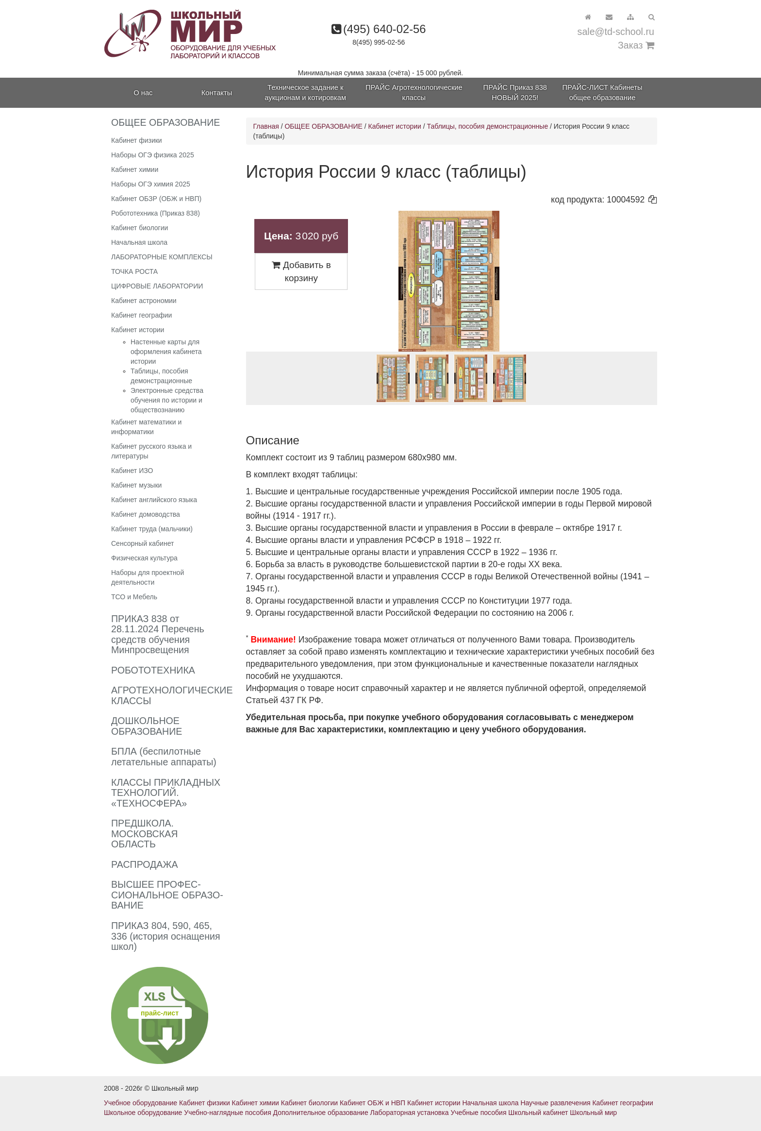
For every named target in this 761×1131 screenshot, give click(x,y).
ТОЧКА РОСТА (134, 271)
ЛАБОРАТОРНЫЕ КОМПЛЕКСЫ (162, 257)
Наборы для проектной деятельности (147, 577)
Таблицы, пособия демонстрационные (487, 126)
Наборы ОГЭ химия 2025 (150, 184)
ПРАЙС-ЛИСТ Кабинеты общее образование (602, 92)
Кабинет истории (137, 330)
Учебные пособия (478, 1112)
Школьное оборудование (143, 1112)
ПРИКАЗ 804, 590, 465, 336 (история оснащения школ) (165, 936)
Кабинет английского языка (154, 500)
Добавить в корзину (301, 271)
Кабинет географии (141, 315)
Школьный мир (593, 1112)
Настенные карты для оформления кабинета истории (166, 351)
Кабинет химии (134, 169)
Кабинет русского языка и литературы (151, 451)
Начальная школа (139, 242)
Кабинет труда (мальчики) (152, 529)
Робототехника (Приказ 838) (155, 213)
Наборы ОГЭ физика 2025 (152, 155)
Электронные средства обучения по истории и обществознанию (167, 400)
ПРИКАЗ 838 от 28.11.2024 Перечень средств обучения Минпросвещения (157, 634)
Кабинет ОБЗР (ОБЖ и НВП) (156, 199)
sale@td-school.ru (616, 31)
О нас (142, 93)
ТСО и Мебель (134, 597)
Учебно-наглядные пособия (227, 1112)
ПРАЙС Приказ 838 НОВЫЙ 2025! (515, 92)
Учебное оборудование (140, 1103)
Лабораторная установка (409, 1112)
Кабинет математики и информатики (146, 427)
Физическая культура (144, 558)
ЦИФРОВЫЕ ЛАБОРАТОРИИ (157, 286)
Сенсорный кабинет (142, 543)
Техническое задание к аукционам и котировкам (305, 92)
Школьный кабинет (538, 1112)
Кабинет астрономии (144, 300)
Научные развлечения (555, 1103)
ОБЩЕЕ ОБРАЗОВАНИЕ (323, 126)
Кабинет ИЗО (132, 470)
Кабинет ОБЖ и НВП (372, 1103)
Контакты (216, 93)
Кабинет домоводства (145, 514)
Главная (266, 126)
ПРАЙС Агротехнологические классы (414, 92)
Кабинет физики (136, 140)
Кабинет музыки (136, 485)
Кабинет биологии (139, 228)
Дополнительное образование (320, 1112)
